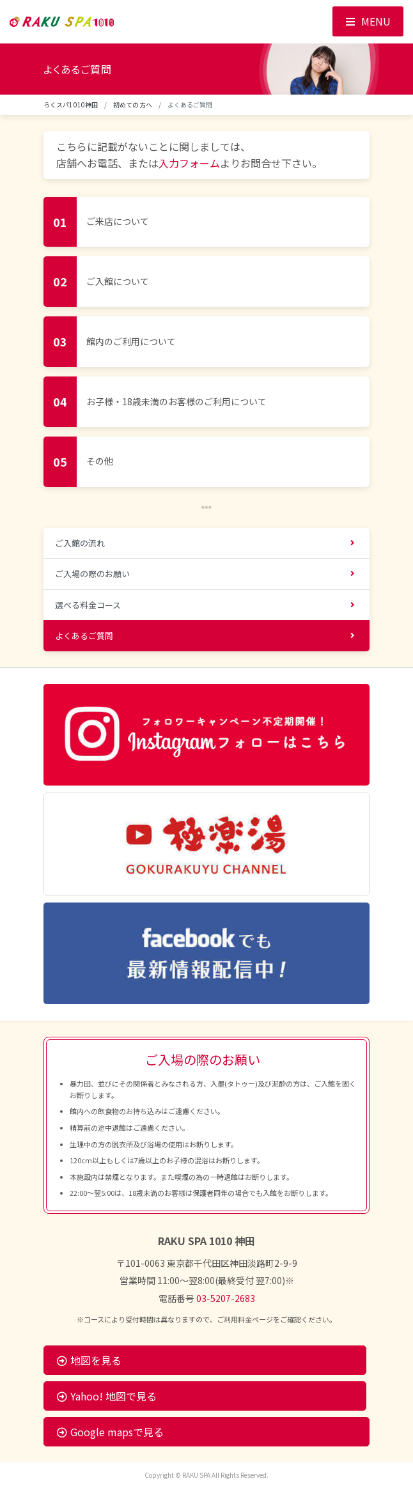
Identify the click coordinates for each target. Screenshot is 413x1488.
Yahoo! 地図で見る (107, 1396)
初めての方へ (132, 104)
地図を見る (89, 1360)
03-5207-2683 (225, 1298)
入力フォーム (189, 163)
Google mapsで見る (110, 1431)
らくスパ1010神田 (70, 104)
